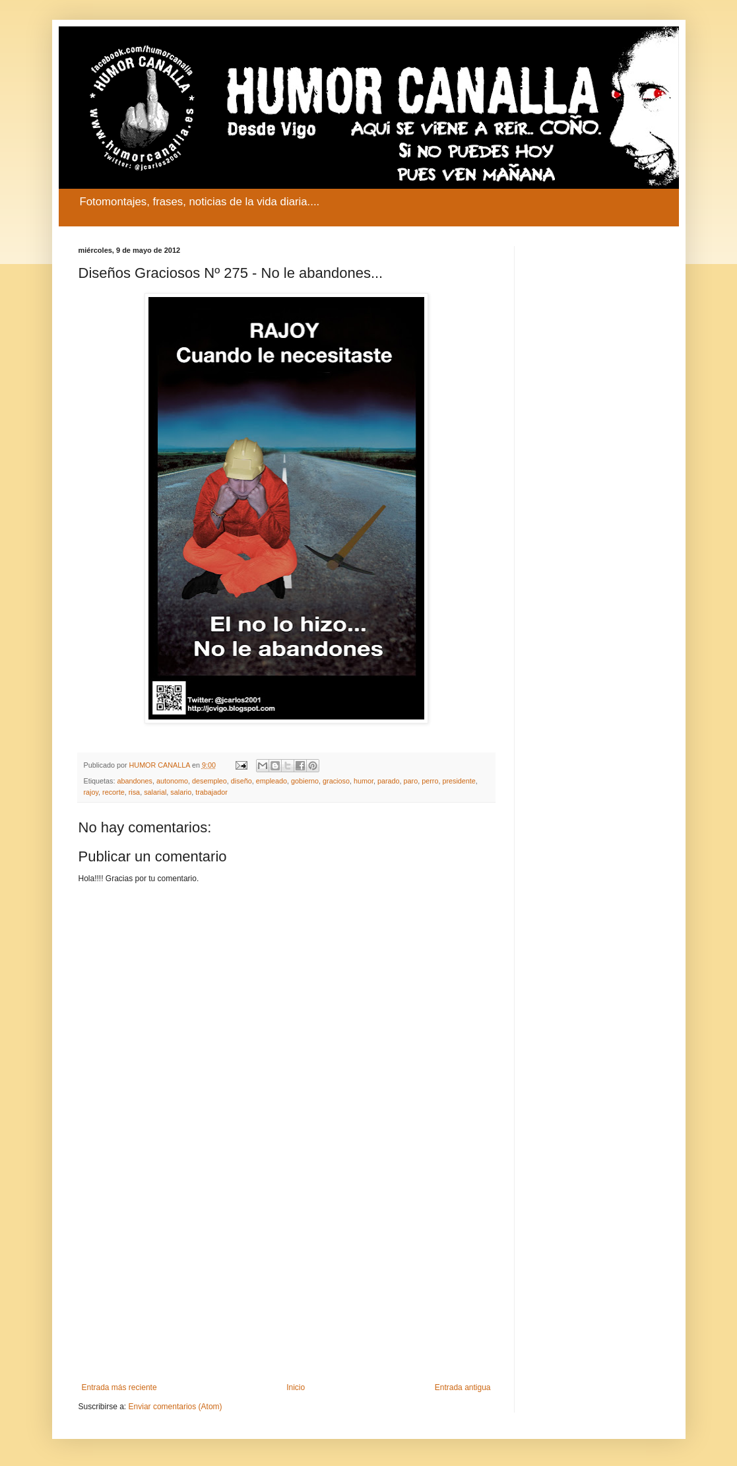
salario (180, 792)
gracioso (336, 781)
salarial (155, 792)
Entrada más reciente (119, 1387)
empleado (271, 781)
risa (134, 792)
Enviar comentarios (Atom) (175, 1406)
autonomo (172, 781)
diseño (241, 781)
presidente (458, 781)
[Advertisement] (286, 1274)
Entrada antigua (463, 1387)
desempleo (209, 781)
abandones (134, 781)
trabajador (211, 792)
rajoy (91, 792)
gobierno (305, 781)
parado (388, 781)
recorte (113, 792)
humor (363, 781)
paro (411, 781)
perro (430, 781)
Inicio (295, 1387)
